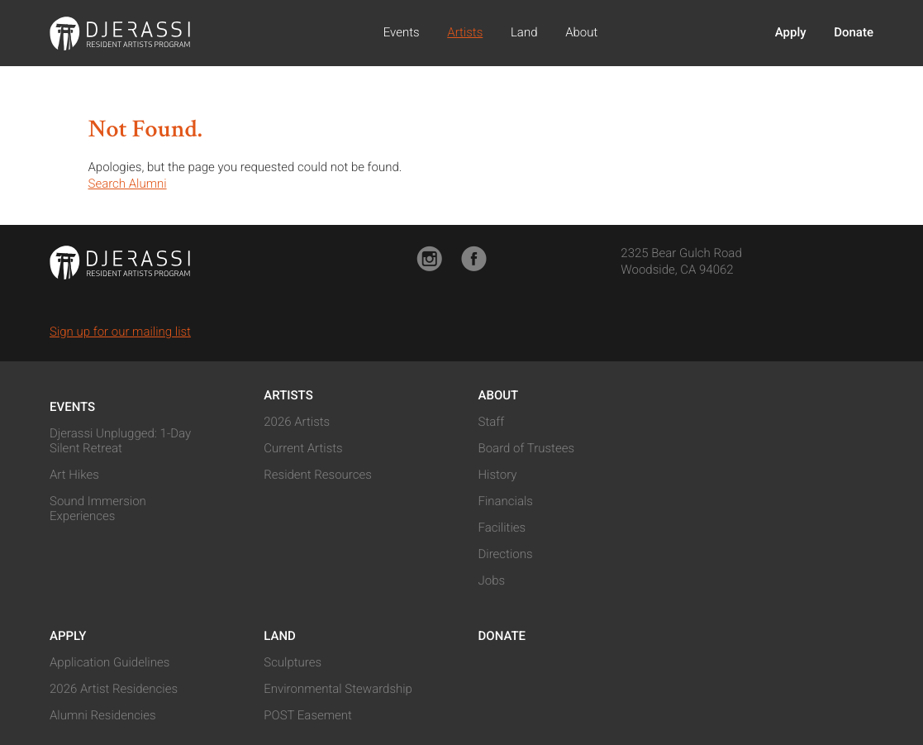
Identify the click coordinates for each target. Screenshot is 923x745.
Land (524, 32)
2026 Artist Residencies (114, 688)
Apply (790, 32)
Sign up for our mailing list (120, 331)
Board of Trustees (526, 448)
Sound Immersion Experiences (98, 508)
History (497, 474)
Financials (505, 501)
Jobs (492, 580)
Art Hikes (74, 474)
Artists (465, 32)
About (581, 32)
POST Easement (308, 715)
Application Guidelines (109, 662)
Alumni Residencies (103, 715)
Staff (491, 421)
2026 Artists (297, 421)
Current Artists (303, 448)
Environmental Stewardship (338, 688)
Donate (853, 32)
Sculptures (292, 662)
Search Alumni (127, 183)
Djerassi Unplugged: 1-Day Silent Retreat (120, 441)
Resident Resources (318, 474)
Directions (505, 554)
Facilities (502, 527)
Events (401, 32)
